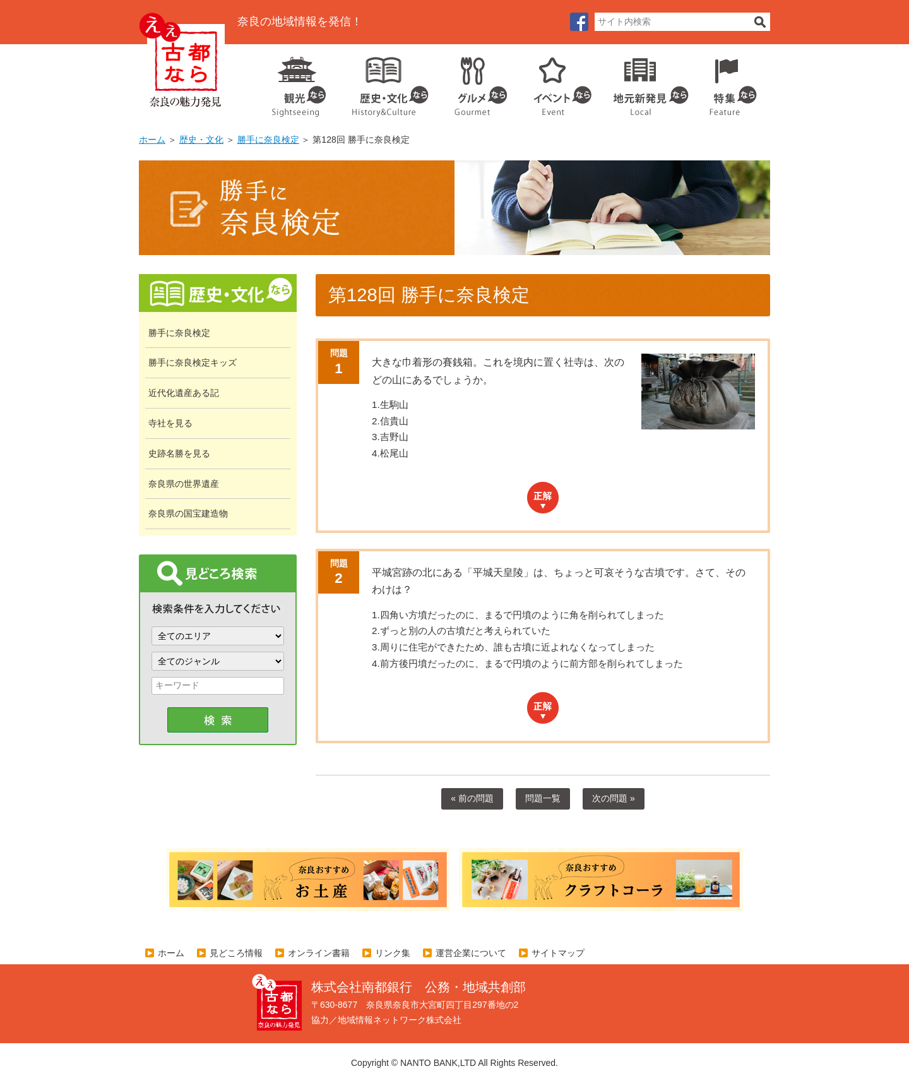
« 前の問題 (472, 798)
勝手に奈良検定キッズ (192, 362)
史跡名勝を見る (179, 453)
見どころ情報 (236, 953)
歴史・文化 (385, 82)
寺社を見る (170, 423)
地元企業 (644, 82)
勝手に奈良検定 (268, 140)
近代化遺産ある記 (183, 393)
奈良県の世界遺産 (183, 484)
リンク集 (392, 953)
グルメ (471, 82)
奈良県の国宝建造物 (188, 513)
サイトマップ (558, 953)
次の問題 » (613, 798)
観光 (298, 82)
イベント (555, 82)
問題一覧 (543, 798)
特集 (730, 82)
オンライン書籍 (319, 953)
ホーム (152, 140)
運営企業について (471, 953)
